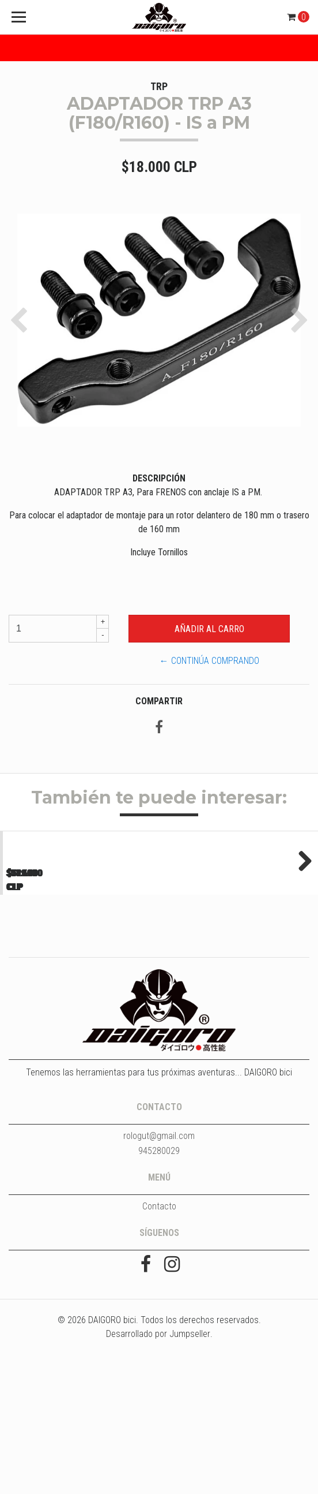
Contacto (159, 1345)
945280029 (159, 1289)
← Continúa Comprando (209, 660)
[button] (22, 320)
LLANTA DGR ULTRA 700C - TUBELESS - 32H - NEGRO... (79, 999)
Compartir (159, 701)
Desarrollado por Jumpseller (158, 1472)
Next (300, 928)
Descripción (159, 478)
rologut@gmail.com (159, 1274)
